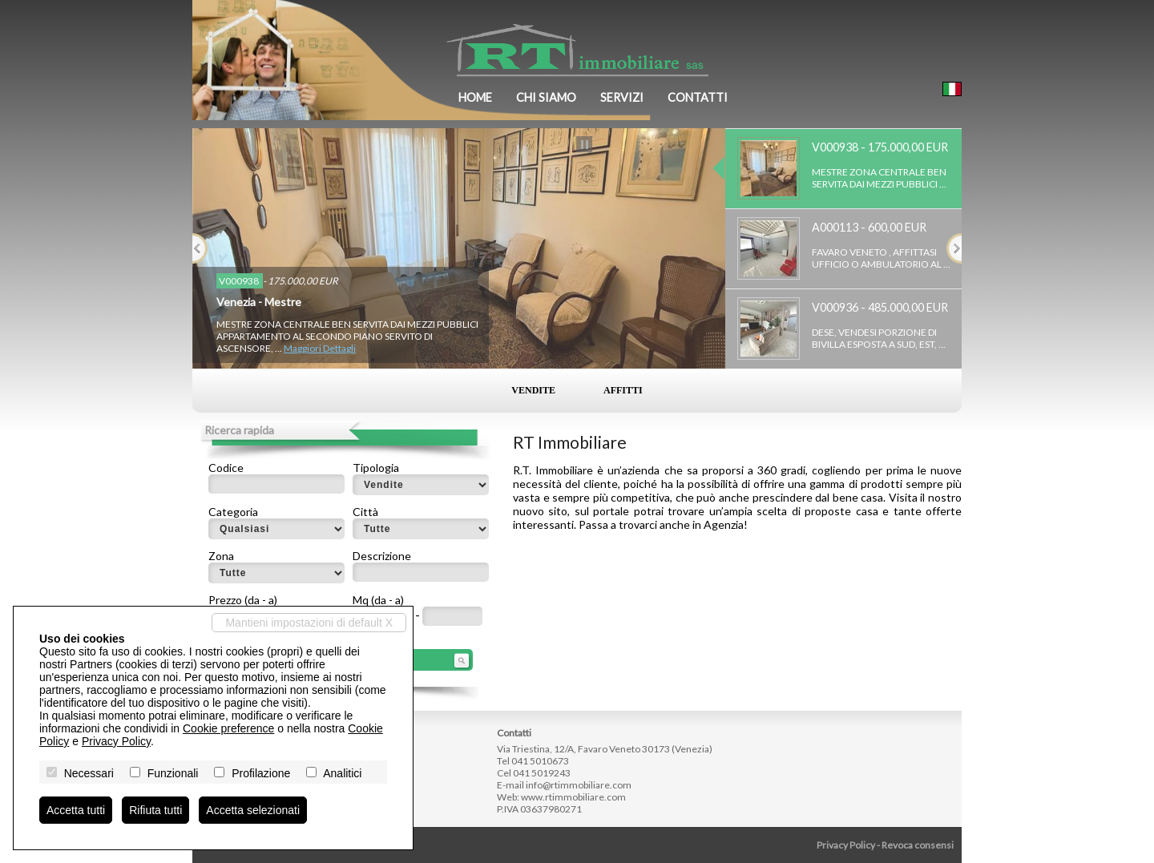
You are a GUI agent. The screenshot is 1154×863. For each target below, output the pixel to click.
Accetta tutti (75, 810)
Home (475, 97)
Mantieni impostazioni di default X (309, 622)
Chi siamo (546, 97)
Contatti (698, 97)
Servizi (622, 97)
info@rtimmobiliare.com (578, 785)
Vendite (533, 390)
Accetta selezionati (253, 810)
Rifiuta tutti (155, 810)
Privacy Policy (846, 845)
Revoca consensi (918, 845)
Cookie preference (228, 728)
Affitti (623, 390)
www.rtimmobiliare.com (573, 797)
